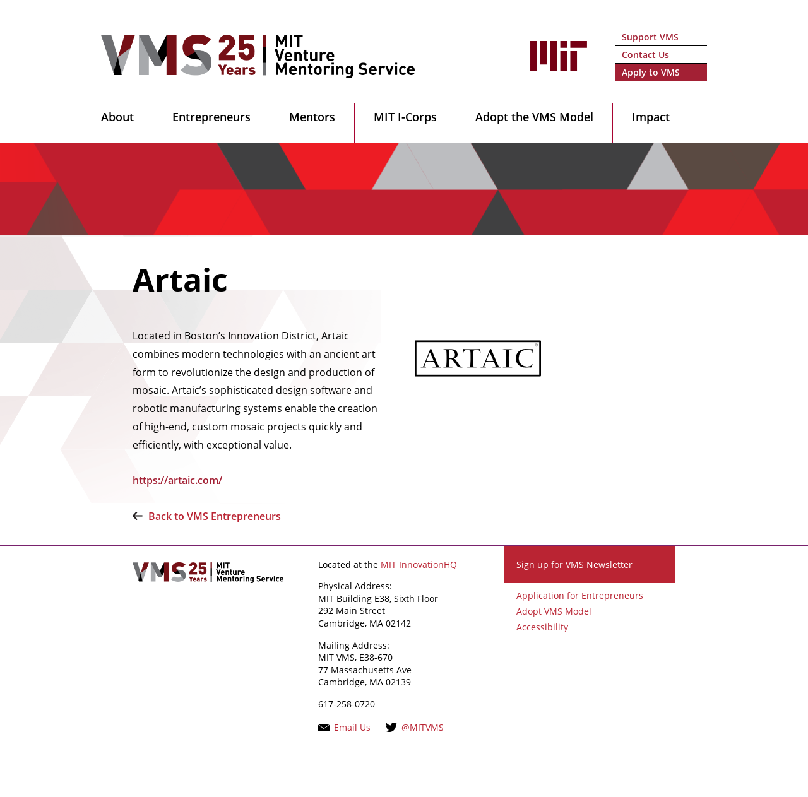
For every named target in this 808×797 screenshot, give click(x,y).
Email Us (352, 727)
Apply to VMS (651, 72)
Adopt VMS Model (553, 611)
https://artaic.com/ (177, 480)
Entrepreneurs (211, 116)
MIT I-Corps (405, 116)
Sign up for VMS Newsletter (574, 564)
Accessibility (542, 627)
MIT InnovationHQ (419, 564)
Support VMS (650, 37)
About (117, 116)
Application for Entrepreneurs (579, 595)
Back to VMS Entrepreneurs (214, 516)
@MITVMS (422, 727)
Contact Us (645, 55)
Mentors (312, 116)
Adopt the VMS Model (534, 116)
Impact (651, 116)
